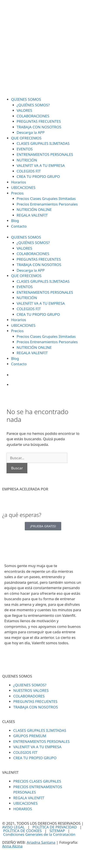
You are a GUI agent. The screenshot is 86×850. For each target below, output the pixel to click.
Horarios (18, 182)
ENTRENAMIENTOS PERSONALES (45, 154)
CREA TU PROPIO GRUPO (38, 176)
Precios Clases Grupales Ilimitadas (46, 198)
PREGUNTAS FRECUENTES (39, 121)
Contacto (19, 226)
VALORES (24, 110)
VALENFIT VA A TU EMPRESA (41, 165)
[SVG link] (43, 48)
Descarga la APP (31, 132)
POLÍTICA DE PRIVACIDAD (55, 826)
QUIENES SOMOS (26, 99)
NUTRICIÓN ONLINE (34, 209)
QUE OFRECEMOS (26, 138)
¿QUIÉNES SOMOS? (33, 104)
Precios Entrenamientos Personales (47, 204)
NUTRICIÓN (27, 160)
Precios (17, 193)
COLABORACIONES (33, 115)
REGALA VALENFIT (32, 215)
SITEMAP (57, 830)
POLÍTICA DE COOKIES (22, 830)
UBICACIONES (23, 187)
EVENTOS (25, 149)
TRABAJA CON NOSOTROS (39, 126)
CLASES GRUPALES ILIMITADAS (43, 143)
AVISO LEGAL (13, 826)
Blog (15, 220)
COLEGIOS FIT (29, 171)
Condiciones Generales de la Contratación (39, 834)
